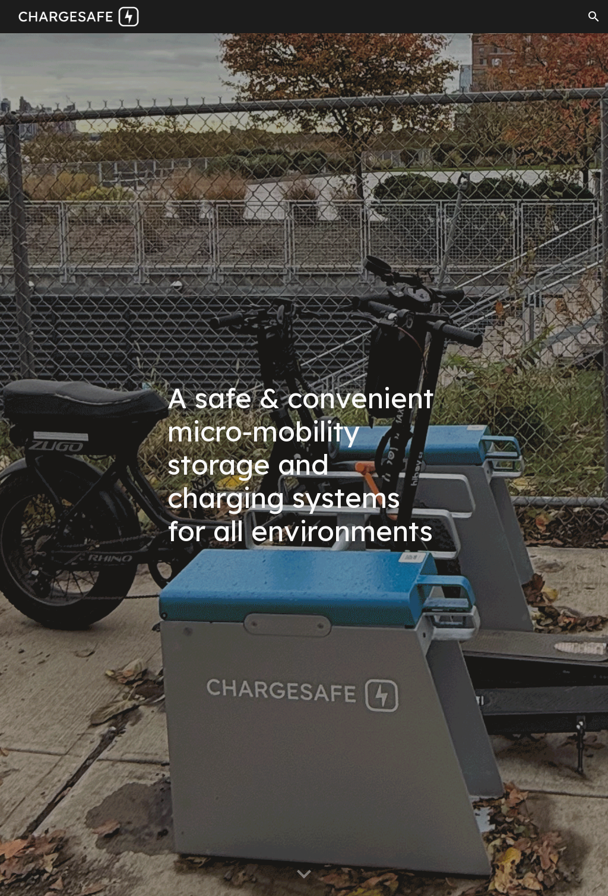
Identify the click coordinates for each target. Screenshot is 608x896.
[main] (304, 464)
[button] (594, 16)
